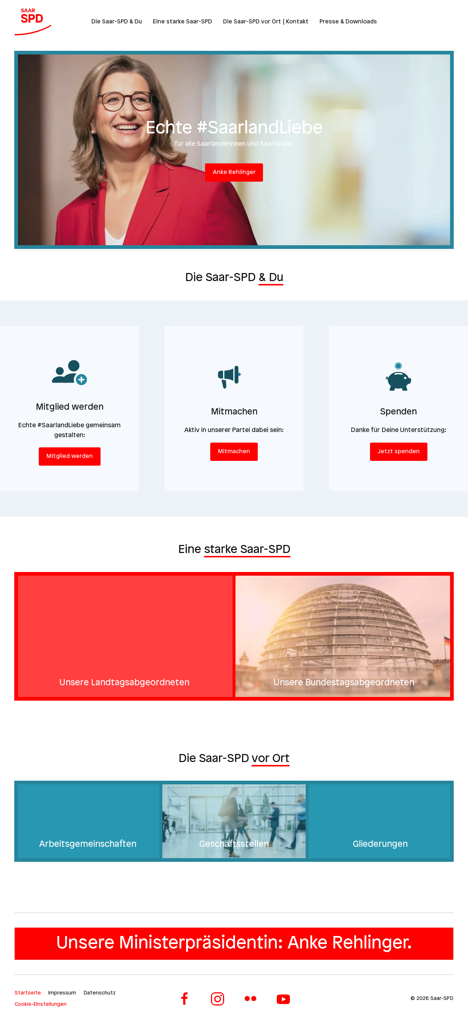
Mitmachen (234, 451)
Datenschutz (99, 993)
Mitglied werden (69, 456)
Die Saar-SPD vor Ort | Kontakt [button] (266, 22)
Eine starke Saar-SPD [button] (182, 22)
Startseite (28, 993)
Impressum (62, 993)
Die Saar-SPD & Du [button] (116, 22)
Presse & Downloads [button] (348, 22)
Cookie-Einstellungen (41, 1004)
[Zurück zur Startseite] (33, 22)
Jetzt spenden (399, 451)
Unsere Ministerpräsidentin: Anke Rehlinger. (234, 943)
